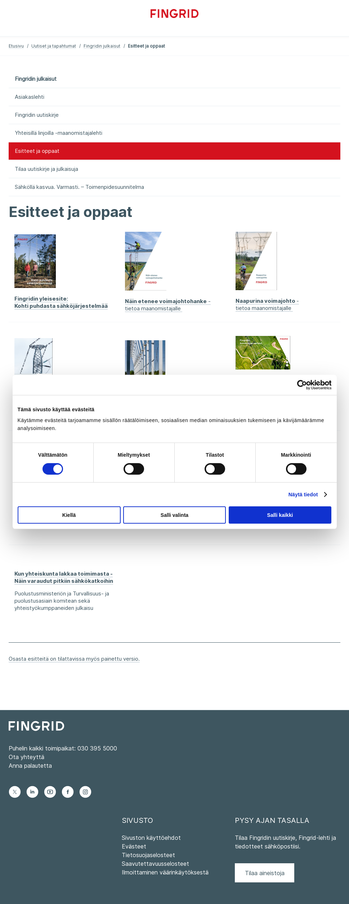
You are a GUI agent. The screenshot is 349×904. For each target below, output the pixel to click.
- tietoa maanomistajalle (168, 305)
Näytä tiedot (303, 494)
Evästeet (134, 846)
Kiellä (69, 515)
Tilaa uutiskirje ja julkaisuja (46, 168)
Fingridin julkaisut (102, 46)
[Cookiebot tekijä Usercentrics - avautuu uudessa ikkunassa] (299, 385)
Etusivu (16, 46)
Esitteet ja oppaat (37, 150)
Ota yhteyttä (26, 757)
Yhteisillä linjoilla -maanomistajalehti (58, 132)
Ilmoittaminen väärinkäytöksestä (165, 872)
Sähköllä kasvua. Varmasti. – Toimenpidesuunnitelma (79, 186)
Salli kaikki (280, 515)
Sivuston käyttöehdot (151, 837)
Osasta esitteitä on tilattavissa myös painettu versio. (74, 658)
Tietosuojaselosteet (148, 855)
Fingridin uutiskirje (37, 114)
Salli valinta (174, 515)
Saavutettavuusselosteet (155, 863)
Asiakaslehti (29, 96)
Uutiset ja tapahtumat (53, 46)
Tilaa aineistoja (265, 873)
